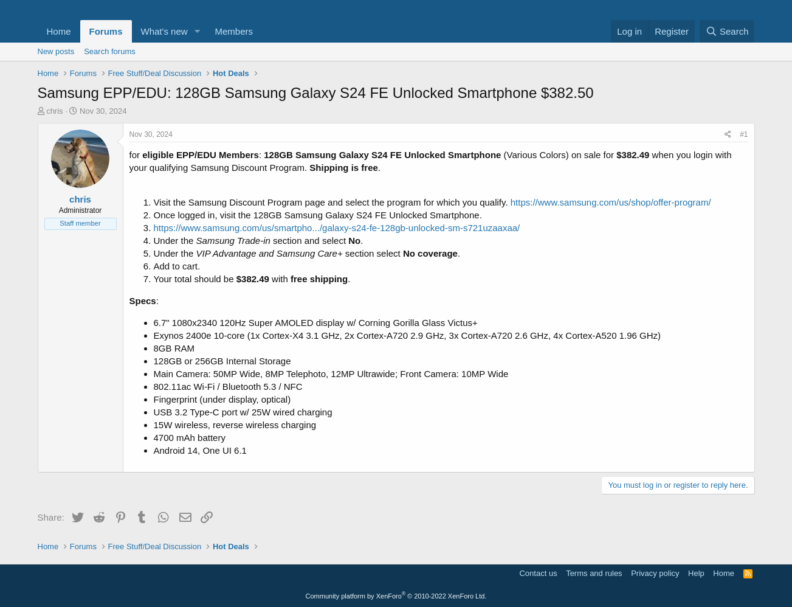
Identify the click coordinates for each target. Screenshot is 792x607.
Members (234, 31)
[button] (196, 31)
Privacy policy (655, 573)
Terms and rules (594, 573)
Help (696, 573)
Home (59, 31)
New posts (56, 51)
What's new (164, 31)
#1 (744, 134)
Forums (106, 31)
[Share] (727, 135)
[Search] (727, 31)
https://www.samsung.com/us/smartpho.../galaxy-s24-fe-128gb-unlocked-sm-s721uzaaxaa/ (337, 228)
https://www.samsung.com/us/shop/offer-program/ (611, 202)
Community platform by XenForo (396, 596)
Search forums (110, 51)
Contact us (538, 573)
